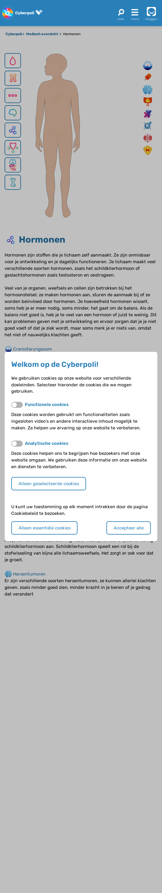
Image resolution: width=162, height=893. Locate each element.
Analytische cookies (46, 443)
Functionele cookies (47, 404)
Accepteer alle (129, 528)
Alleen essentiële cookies (45, 528)
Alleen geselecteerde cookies (49, 483)
